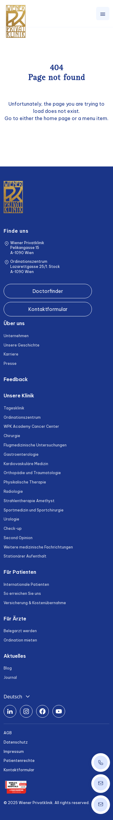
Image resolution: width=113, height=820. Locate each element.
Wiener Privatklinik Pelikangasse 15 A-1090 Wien (27, 248)
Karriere (11, 354)
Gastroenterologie (21, 454)
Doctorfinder (48, 291)
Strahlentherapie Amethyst (29, 501)
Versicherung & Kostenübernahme (35, 603)
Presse (10, 363)
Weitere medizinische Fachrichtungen (38, 547)
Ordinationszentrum (22, 417)
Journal (10, 677)
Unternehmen (16, 336)
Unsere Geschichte (21, 345)
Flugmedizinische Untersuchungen (35, 445)
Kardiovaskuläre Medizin (26, 463)
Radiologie (13, 491)
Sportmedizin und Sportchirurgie (34, 510)
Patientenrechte (19, 760)
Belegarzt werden (20, 631)
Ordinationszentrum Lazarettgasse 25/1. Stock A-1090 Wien (35, 266)
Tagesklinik (14, 408)
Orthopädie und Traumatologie (32, 473)
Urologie (11, 519)
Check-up (13, 528)
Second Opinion (18, 538)
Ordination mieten (20, 640)
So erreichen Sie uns (22, 593)
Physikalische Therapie (25, 482)
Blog (8, 668)
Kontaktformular (47, 309)
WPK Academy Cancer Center (31, 426)
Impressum (14, 751)
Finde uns (16, 231)
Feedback (16, 379)
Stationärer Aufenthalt (25, 556)
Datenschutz (16, 742)
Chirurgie (12, 435)
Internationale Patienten (26, 584)
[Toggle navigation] (102, 13)
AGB (8, 733)
